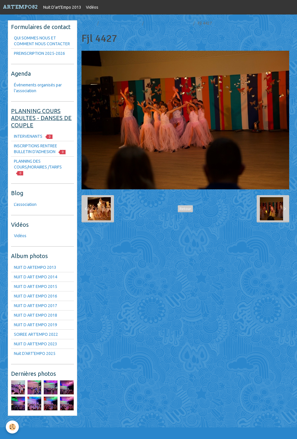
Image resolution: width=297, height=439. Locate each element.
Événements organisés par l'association (38, 88)
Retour (185, 209)
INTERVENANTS (33, 136)
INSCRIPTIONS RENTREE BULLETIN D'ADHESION (40, 149)
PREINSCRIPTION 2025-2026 (39, 53)
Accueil (88, 23)
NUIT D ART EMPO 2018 (35, 315)
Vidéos (92, 7)
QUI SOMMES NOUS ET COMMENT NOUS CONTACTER (42, 41)
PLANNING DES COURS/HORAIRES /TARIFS (38, 167)
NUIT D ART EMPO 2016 (35, 296)
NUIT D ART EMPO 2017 (35, 305)
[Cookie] (12, 426)
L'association (25, 204)
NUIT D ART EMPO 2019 (35, 324)
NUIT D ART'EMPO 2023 (35, 344)
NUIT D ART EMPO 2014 (35, 277)
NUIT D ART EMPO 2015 (35, 286)
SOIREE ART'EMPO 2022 (169, 23)
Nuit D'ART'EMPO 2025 (34, 353)
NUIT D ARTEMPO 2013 (35, 267)
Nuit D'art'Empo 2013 (62, 7)
